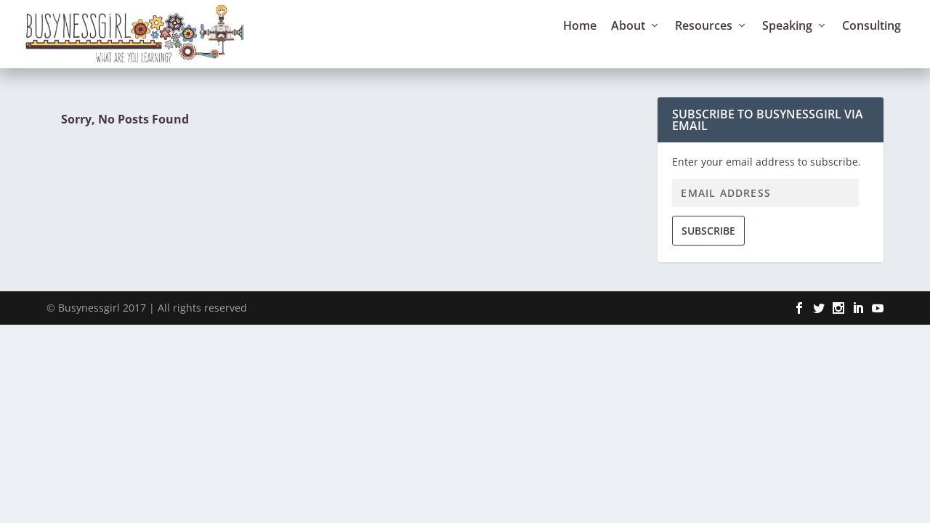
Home (580, 45)
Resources (703, 45)
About (628, 45)
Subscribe (708, 248)
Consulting (871, 45)
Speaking (787, 45)
